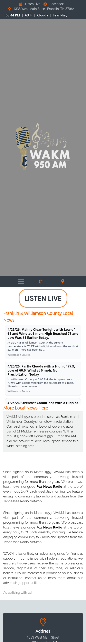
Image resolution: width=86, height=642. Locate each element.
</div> (35, 14)
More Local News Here (25, 407)
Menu (21, 281)
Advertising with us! (17, 592)
